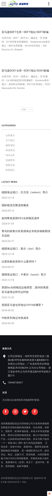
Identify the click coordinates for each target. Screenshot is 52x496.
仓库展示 (10, 135)
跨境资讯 (10, 150)
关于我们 (10, 140)
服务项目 (10, 145)
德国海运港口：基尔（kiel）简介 (21, 248)
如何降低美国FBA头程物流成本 (20, 218)
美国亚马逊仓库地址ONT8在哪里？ (23, 304)
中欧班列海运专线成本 (15, 317)
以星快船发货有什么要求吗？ (19, 261)
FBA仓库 (10, 155)
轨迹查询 (10, 160)
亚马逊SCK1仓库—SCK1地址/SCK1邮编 (25, 70)
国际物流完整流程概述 (15, 205)
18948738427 (35, 382)
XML (4, 482)
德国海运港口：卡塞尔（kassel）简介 (24, 274)
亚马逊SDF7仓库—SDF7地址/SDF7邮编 (25, 32)
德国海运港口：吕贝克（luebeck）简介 (25, 192)
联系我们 (10, 170)
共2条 (24, 109)
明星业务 (10, 165)
